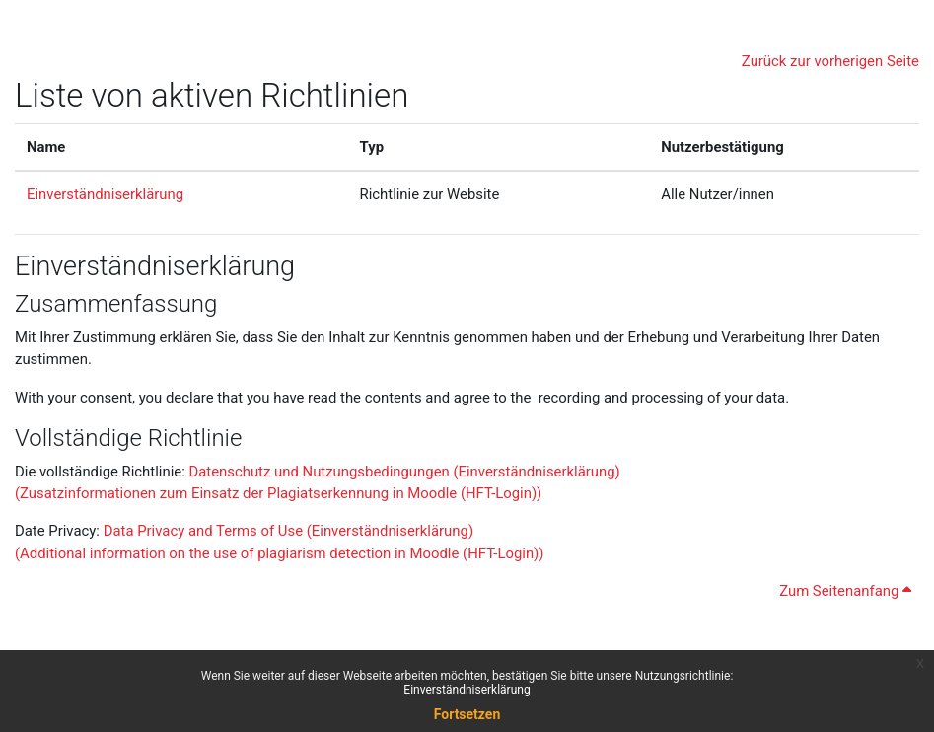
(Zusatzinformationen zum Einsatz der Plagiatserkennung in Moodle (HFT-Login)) (278, 493)
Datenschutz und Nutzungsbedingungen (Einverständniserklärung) (402, 471)
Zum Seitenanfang (845, 591)
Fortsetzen (467, 714)
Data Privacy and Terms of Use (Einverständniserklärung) (288, 531)
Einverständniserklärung (466, 689)
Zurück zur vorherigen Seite (830, 61)
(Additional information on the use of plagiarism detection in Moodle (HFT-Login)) (279, 553)
